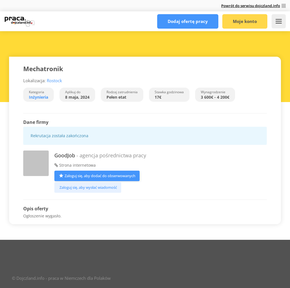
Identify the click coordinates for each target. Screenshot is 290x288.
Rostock (54, 80)
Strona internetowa (75, 165)
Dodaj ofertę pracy (188, 21)
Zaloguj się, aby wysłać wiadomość (88, 187)
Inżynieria (38, 97)
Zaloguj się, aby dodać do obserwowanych (97, 175)
